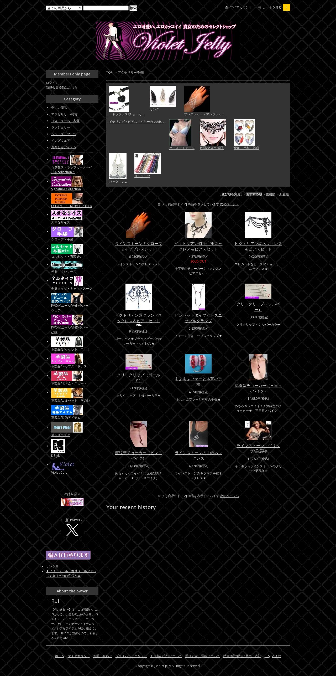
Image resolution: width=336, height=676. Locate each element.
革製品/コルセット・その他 (70, 400)
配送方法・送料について (202, 656)
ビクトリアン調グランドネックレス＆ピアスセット (138, 319)
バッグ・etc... (118, 181)
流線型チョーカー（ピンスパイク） (138, 455)
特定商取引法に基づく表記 (242, 656)
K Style (56, 455)
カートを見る (276, 7)
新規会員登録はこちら (61, 87)
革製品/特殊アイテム (66, 417)
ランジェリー (60, 127)
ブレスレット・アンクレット (204, 114)
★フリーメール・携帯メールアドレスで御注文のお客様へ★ (71, 573)
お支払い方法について (166, 656)
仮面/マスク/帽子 (212, 148)
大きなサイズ (60, 222)
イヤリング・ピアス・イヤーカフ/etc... (136, 121)
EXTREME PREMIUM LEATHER (71, 206)
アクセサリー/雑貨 (131, 72)
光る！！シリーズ (63, 271)
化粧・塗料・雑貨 (246, 148)
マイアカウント (241, 7)
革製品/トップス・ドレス (69, 366)
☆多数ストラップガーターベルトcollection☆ (71, 169)
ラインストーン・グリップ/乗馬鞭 (258, 448)
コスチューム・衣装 (65, 121)
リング (154, 109)
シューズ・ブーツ (63, 134)
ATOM (276, 656)
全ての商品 (59, 107)
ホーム (59, 656)
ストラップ (142, 176)
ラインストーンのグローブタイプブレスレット (138, 246)
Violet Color (60, 472)
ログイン (52, 82)
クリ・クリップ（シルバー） (258, 306)
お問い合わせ (102, 656)
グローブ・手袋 (62, 239)
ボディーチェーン (182, 148)
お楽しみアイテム (63, 147)
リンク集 (52, 566)
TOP (109, 72)
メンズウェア (60, 140)
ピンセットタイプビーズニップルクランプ (198, 318)
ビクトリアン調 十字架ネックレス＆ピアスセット (198, 246)
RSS (267, 656)
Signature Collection (66, 189)
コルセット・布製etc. (66, 256)
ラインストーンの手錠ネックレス (198, 455)
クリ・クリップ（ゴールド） (138, 377)
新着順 (284, 194)
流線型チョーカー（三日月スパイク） (258, 388)
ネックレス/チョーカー (127, 114)
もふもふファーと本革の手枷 (198, 381)
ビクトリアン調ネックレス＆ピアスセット (258, 246)
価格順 (270, 194)
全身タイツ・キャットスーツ (71, 288)
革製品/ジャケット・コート (70, 349)
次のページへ (229, 204)
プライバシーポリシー (131, 656)
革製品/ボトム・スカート (69, 383)
